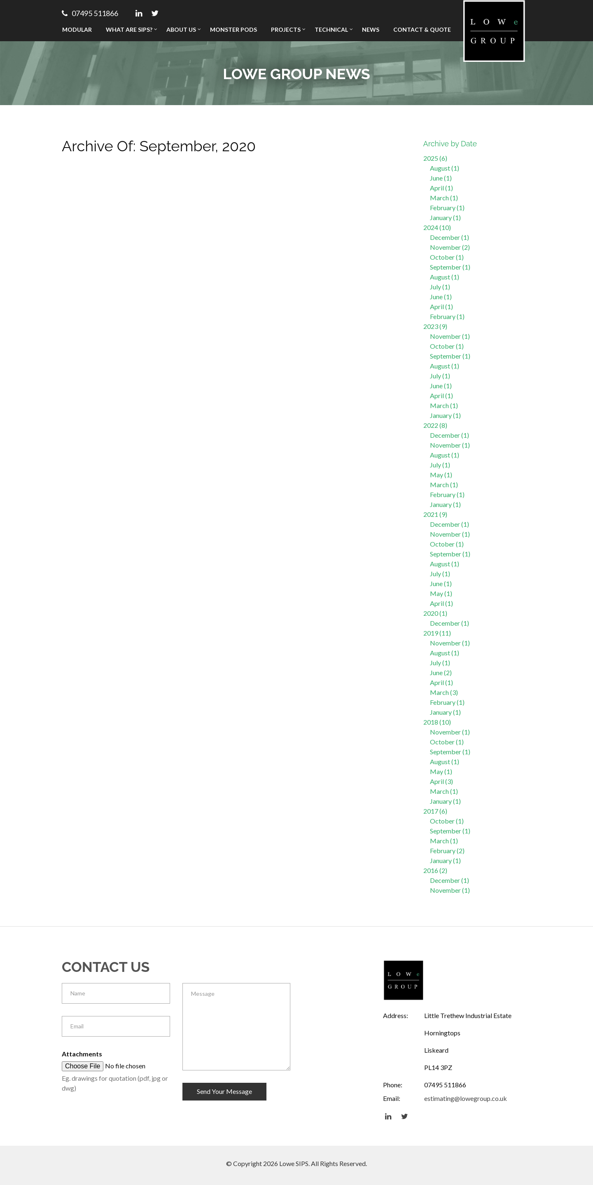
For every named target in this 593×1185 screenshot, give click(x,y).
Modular (77, 29)
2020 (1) (435, 613)
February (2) (447, 850)
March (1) (444, 198)
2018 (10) (437, 722)
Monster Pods (233, 29)
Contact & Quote (422, 29)
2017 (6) (435, 811)
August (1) (444, 168)
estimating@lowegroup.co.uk (465, 1098)
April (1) (441, 188)
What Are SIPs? (129, 29)
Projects (286, 29)
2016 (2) (435, 870)
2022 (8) (435, 425)
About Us (181, 29)
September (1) (450, 267)
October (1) (447, 257)
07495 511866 (90, 13)
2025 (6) (435, 158)
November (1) (450, 336)
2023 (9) (435, 326)
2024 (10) (437, 227)
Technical (331, 29)
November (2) (450, 247)
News (370, 29)
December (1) (449, 237)
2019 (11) (437, 633)
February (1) (447, 207)
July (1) (440, 287)
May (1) (441, 475)
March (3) (444, 692)
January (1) (445, 217)
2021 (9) (435, 514)
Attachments (82, 1054)
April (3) (441, 781)
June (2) (441, 672)
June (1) (441, 178)
